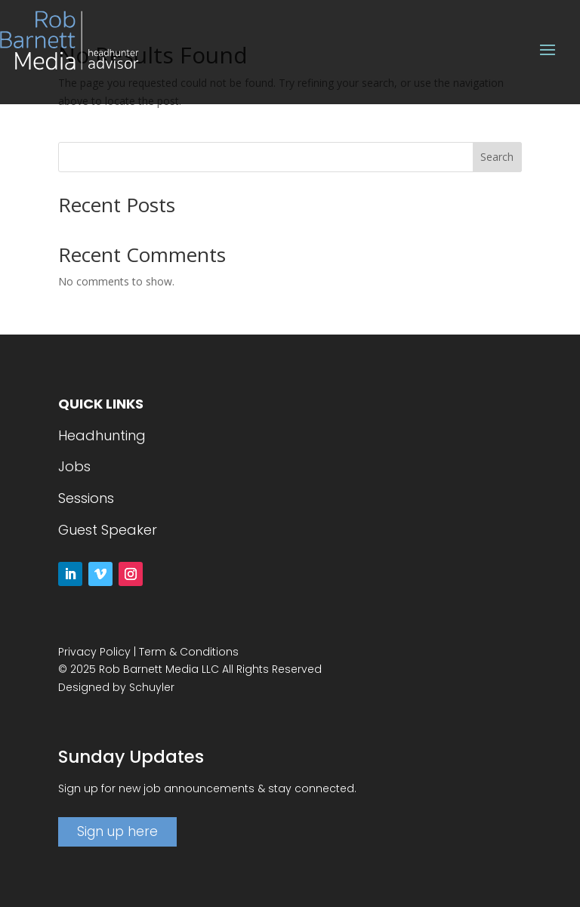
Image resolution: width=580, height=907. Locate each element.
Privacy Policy (94, 651)
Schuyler (151, 687)
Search (497, 157)
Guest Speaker (107, 529)
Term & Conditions (189, 651)
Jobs (74, 466)
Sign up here (117, 831)
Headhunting (102, 435)
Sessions (86, 498)
